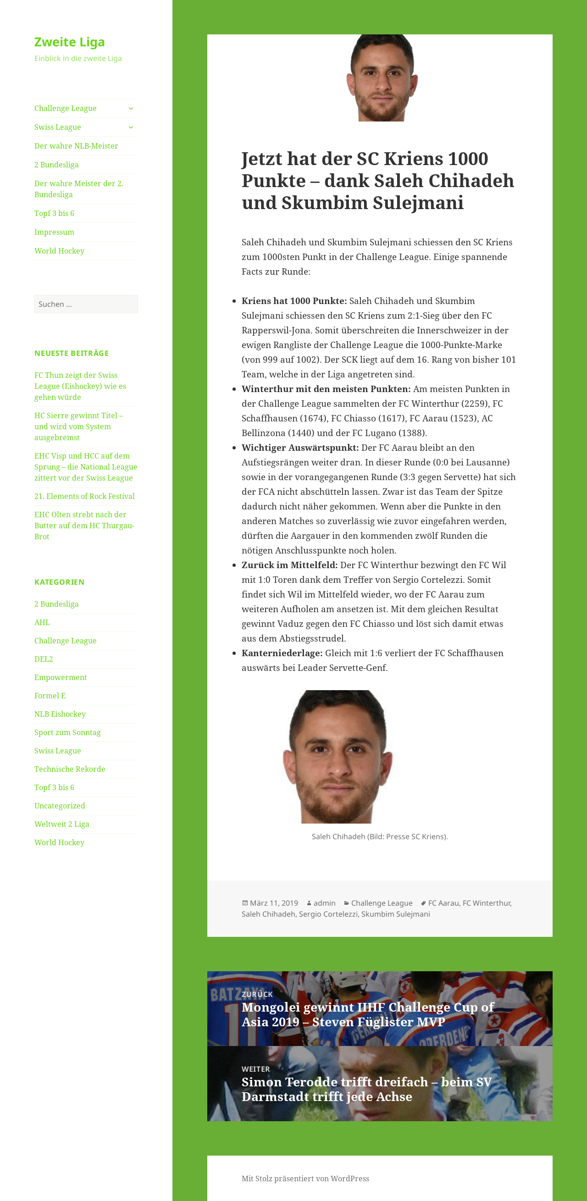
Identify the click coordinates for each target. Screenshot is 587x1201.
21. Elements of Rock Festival (84, 496)
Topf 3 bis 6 (54, 213)
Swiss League (57, 127)
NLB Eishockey (60, 714)
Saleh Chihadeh (268, 914)
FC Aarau (443, 903)
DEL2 (43, 659)
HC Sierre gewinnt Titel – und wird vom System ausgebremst (78, 426)
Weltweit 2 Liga (61, 824)
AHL (42, 622)
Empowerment (60, 677)
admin (325, 903)
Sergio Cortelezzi (328, 914)
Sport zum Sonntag (67, 732)
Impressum (54, 232)
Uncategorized (59, 806)
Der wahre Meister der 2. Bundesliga (78, 188)
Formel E (50, 696)
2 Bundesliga (56, 165)
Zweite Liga (69, 41)
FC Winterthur (486, 903)
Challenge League (65, 108)
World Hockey (59, 251)
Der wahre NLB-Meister (76, 146)
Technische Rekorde (69, 769)
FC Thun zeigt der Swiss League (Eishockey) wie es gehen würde (80, 386)
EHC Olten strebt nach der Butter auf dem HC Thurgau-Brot (84, 525)
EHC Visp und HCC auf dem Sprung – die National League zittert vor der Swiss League (86, 467)
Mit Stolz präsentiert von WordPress (305, 1178)
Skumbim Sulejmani (395, 914)
